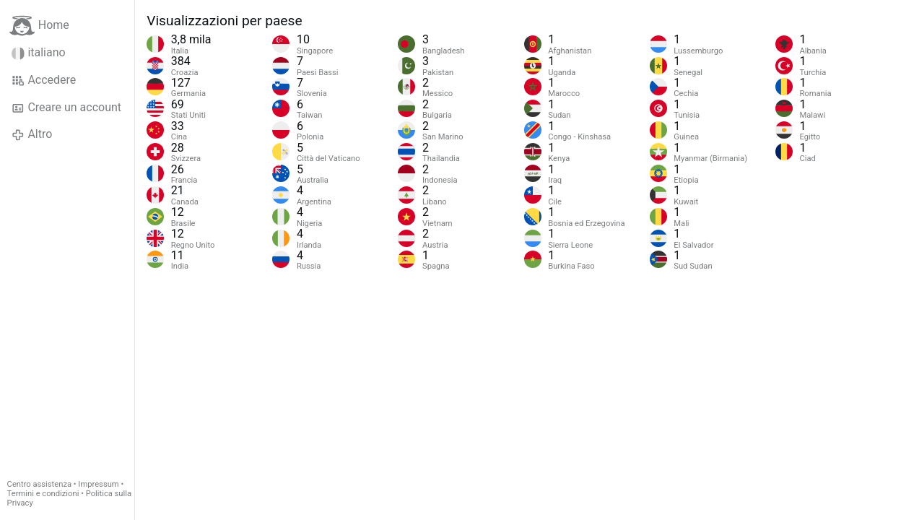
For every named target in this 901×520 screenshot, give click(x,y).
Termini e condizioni (43, 493)
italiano (39, 53)
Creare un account (66, 107)
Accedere (44, 80)
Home (39, 25)
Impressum (98, 484)
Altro (32, 134)
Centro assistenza (39, 484)
